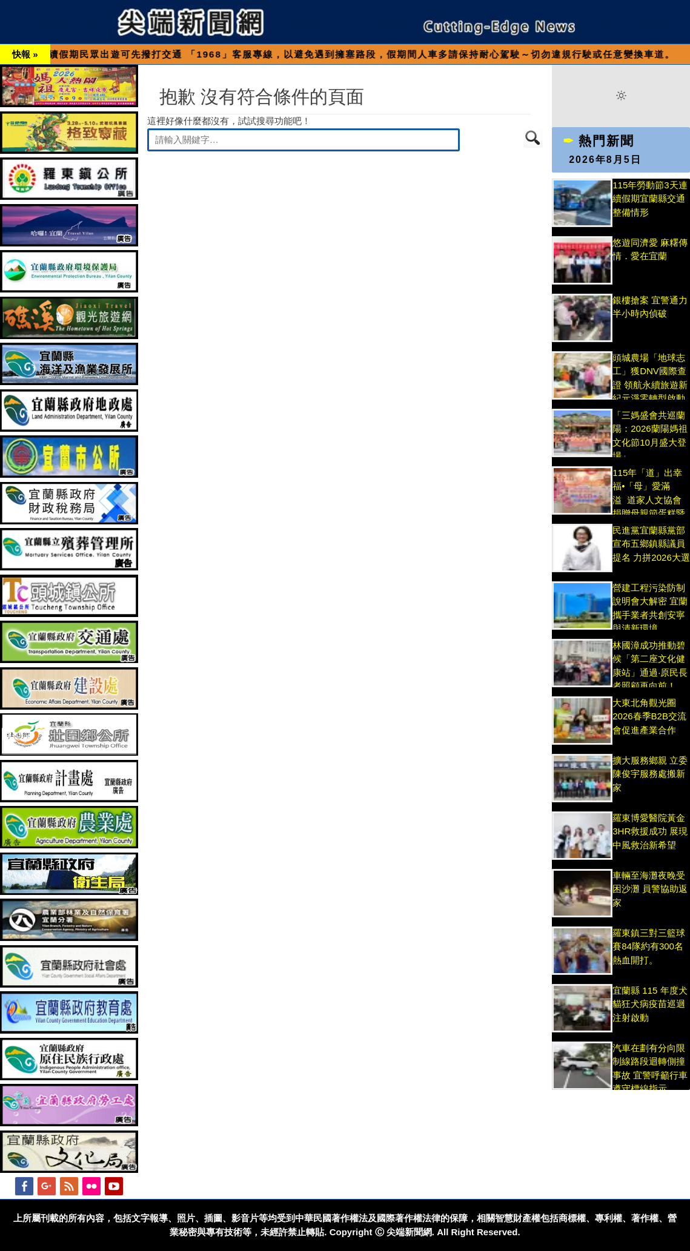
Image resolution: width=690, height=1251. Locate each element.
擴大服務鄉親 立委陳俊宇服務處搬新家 (650, 774)
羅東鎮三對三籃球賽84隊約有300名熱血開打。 (648, 946)
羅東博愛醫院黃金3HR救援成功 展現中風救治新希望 (650, 831)
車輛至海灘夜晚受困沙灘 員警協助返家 (650, 889)
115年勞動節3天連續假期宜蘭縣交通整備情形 (649, 198)
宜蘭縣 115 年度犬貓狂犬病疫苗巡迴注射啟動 (649, 1004)
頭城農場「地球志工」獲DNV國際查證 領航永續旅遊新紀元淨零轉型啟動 (650, 384)
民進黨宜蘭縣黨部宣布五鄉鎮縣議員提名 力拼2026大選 (651, 544)
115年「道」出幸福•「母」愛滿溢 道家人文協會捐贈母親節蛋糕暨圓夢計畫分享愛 (648, 499)
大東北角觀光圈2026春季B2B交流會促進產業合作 (649, 716)
